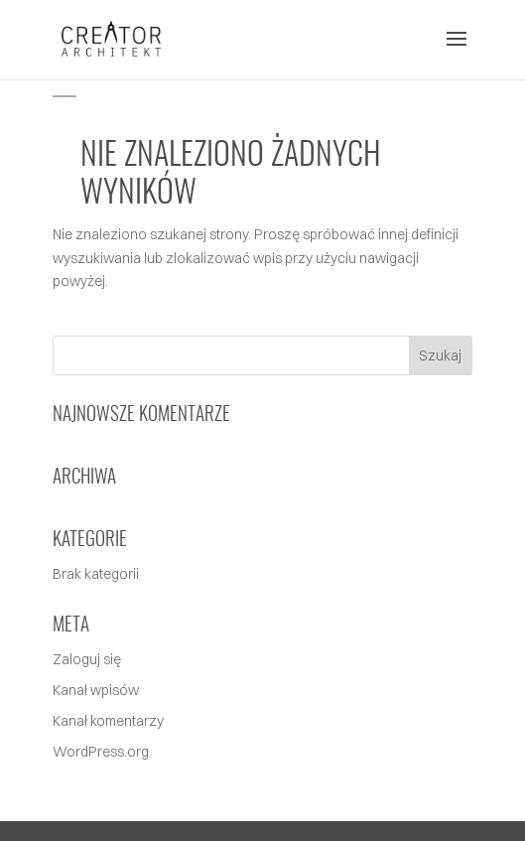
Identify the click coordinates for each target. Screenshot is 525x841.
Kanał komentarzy (108, 721)
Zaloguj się (87, 659)
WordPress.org (101, 752)
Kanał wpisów (96, 690)
